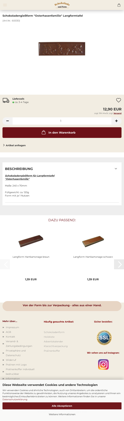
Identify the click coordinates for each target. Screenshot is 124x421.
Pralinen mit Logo (16, 364)
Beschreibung (19, 169)
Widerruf (11, 359)
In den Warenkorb (58, 132)
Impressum (12, 327)
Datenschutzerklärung (14, 399)
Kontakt (10, 336)
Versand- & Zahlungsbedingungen (19, 343)
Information (13, 378)
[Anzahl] (62, 121)
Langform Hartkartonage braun (31, 256)
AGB (8, 332)
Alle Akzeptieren (62, 405)
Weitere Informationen (62, 414)
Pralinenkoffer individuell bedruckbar (20, 371)
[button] (7, 121)
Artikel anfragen (16, 145)
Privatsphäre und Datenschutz (16, 353)
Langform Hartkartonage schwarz (93, 256)
